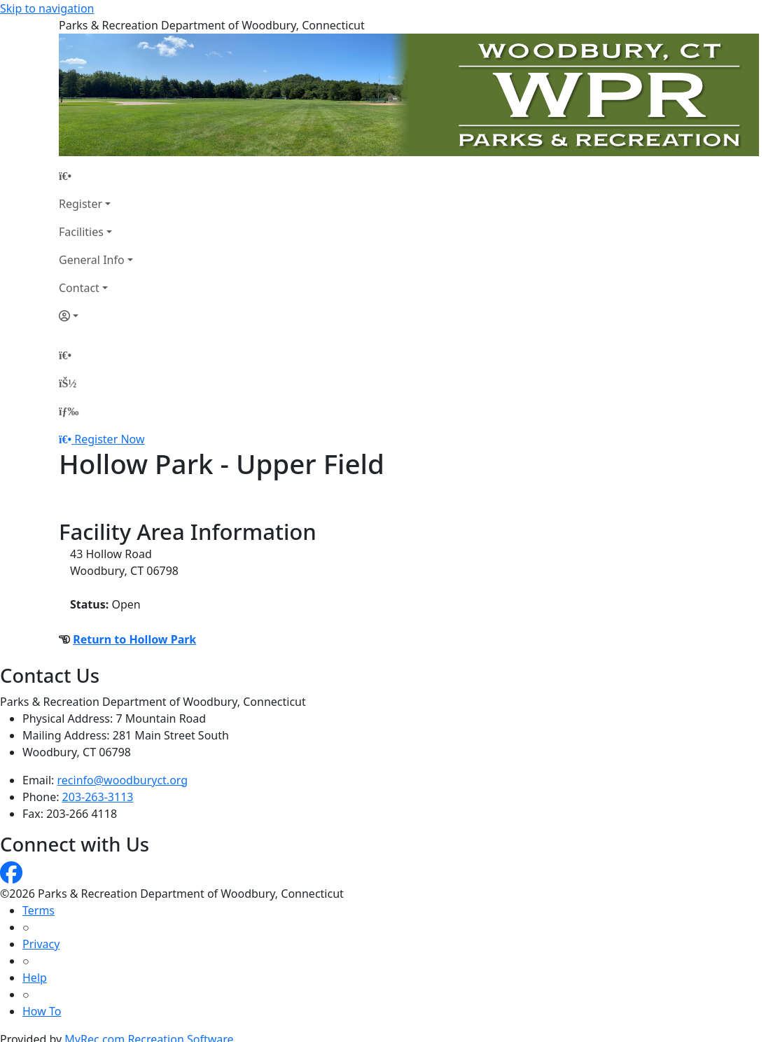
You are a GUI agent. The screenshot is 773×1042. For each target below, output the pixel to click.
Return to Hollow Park (134, 639)
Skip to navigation (47, 8)
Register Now (109, 439)
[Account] (96, 316)
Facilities (81, 231)
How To (41, 1011)
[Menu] (68, 411)
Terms (38, 910)
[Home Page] (96, 176)
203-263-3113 (98, 797)
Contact (79, 288)
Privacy (41, 944)
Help (34, 977)
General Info (92, 260)
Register (80, 203)
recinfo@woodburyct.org (122, 780)
